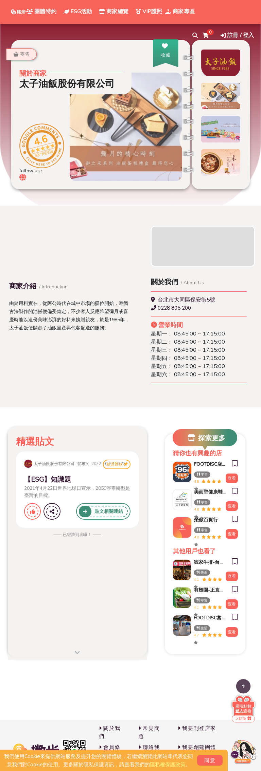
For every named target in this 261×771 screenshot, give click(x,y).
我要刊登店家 (197, 728)
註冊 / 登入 (237, 35)
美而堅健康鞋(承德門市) (208, 492)
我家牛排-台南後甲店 (208, 562)
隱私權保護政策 (168, 764)
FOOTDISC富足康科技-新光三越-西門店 (208, 618)
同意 (209, 760)
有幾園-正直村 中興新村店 (208, 590)
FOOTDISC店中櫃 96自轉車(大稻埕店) (208, 464)
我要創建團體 (197, 747)
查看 (232, 478)
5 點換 (243, 718)
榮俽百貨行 (206, 520)
